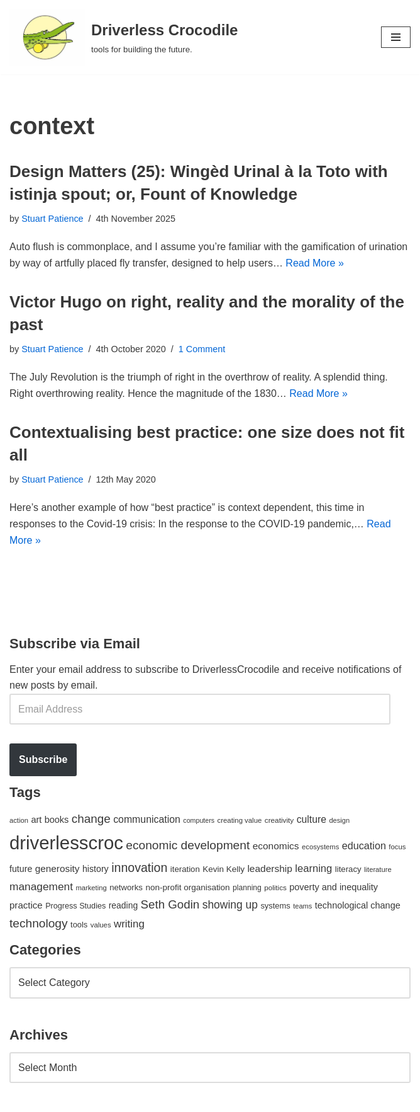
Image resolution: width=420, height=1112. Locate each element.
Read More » (314, 263)
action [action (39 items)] (18, 820)
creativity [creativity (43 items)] (279, 820)
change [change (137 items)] (91, 818)
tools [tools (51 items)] (78, 924)
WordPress (121, 1098)
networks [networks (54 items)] (126, 887)
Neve (21, 1098)
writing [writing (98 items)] (129, 924)
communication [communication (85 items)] (146, 819)
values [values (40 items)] (101, 925)
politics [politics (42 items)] (275, 887)
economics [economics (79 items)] (276, 845)
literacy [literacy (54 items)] (348, 869)
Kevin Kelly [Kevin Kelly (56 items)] (223, 869)
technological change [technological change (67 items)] (358, 905)
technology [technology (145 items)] (38, 923)
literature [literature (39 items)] (378, 869)
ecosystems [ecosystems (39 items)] (320, 847)
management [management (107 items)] (41, 886)
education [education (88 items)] (364, 845)
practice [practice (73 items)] (26, 905)
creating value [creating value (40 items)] (240, 820)
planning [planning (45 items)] (247, 887)
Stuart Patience (52, 219)
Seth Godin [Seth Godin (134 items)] (170, 904)
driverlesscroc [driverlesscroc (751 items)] (66, 842)
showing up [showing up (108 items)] (230, 904)
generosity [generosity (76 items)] (57, 868)
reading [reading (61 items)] (123, 905)
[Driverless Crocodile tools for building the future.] (123, 37)
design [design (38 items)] (339, 820)
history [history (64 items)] (95, 869)
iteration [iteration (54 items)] (185, 869)
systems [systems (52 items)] (275, 905)
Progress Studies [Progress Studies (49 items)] (75, 906)
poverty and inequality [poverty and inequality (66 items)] (333, 887)
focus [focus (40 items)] (397, 847)
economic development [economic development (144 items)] (188, 845)
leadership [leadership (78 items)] (269, 868)
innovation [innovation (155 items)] (139, 867)
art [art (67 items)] (36, 820)
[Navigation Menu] (396, 37)
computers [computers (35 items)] (198, 820)
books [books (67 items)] (57, 820)
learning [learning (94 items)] (313, 868)
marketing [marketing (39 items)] (90, 887)
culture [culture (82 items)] (311, 819)
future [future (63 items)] (20, 869)
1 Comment (202, 349)
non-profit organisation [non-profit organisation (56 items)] (187, 887)
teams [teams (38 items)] (302, 906)
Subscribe (43, 759)
